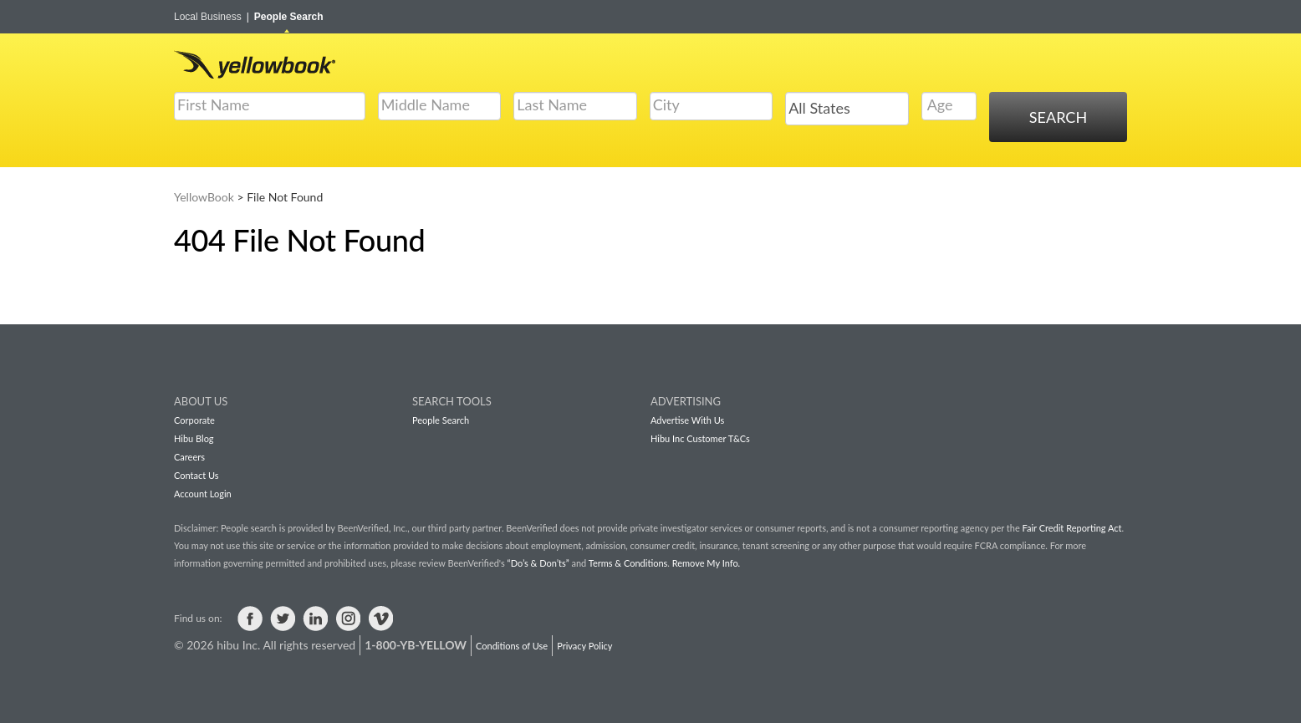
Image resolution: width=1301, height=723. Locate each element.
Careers (189, 456)
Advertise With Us (687, 420)
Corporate (194, 420)
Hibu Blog (194, 438)
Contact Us (196, 475)
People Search (289, 17)
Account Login (203, 493)
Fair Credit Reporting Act (1072, 527)
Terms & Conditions (628, 563)
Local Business (211, 17)
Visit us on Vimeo (380, 618)
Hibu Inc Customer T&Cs (700, 438)
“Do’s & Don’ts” (538, 563)
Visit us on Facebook (250, 618)
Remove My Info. (706, 563)
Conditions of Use (512, 645)
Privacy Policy (584, 645)
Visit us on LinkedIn (315, 618)
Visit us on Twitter (282, 618)
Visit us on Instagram (347, 618)
